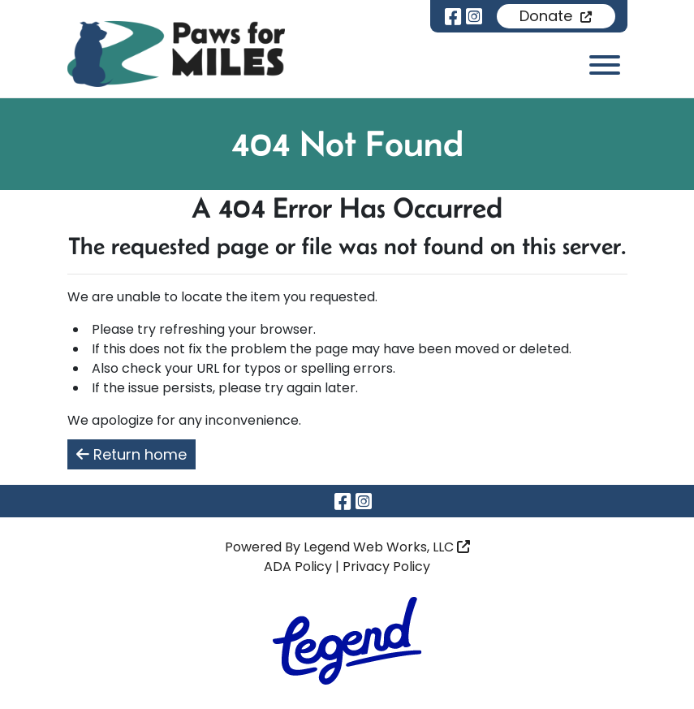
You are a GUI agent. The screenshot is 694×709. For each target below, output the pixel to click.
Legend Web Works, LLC (387, 547)
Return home (131, 454)
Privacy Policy (386, 566)
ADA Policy (298, 566)
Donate (555, 16)
